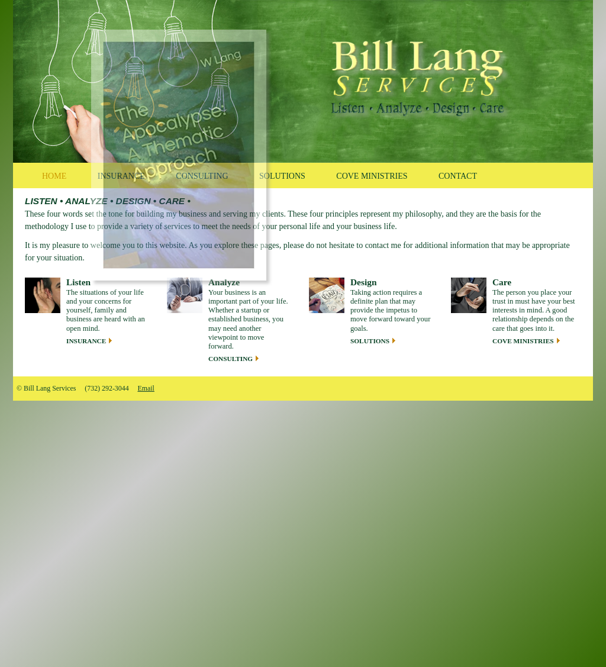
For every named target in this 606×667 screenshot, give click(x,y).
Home (54, 176)
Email (145, 388)
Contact (458, 176)
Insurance (86, 340)
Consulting (230, 358)
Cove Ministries (523, 340)
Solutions (369, 340)
